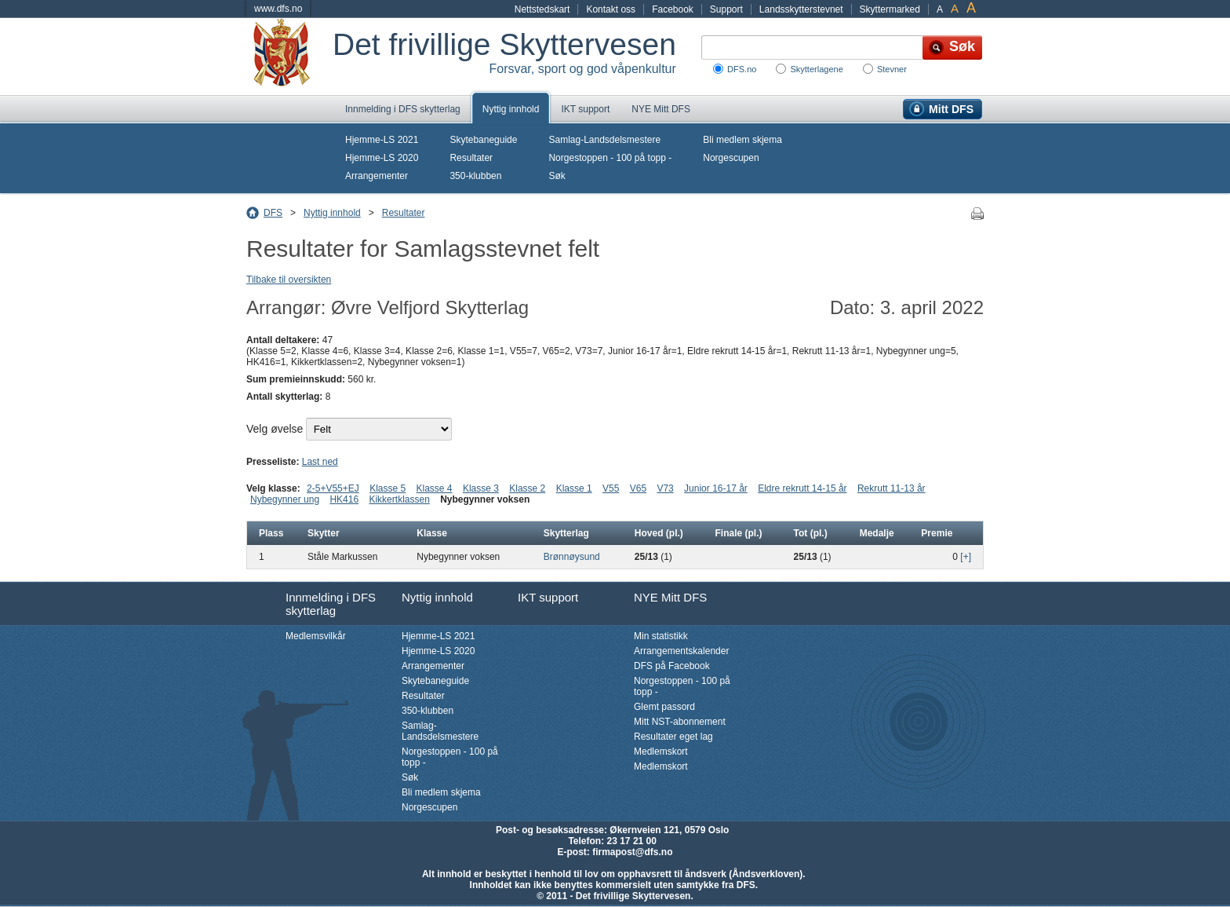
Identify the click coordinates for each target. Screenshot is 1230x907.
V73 (665, 488)
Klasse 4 (435, 488)
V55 (610, 488)
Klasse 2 (527, 488)
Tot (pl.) (811, 533)
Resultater (471, 157)
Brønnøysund (572, 556)
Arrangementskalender (681, 651)
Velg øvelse (274, 428)
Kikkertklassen (399, 499)
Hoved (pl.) (659, 533)
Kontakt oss (610, 9)
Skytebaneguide (483, 139)
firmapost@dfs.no (632, 852)
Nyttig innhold (511, 109)
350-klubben (475, 175)
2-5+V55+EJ (333, 488)
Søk (556, 175)
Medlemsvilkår (316, 636)
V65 (638, 488)
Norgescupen (731, 157)
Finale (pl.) (738, 533)
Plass (271, 533)
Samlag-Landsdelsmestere (604, 139)
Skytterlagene (816, 69)
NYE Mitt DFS (660, 109)
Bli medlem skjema (742, 139)
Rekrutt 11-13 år (891, 488)
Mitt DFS (951, 109)
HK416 (343, 499)
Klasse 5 (387, 488)
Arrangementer (376, 175)
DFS (273, 212)
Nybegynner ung (284, 499)
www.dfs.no (278, 8)
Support (726, 9)
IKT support (585, 109)
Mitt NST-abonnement (680, 721)
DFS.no (741, 69)
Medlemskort (661, 751)
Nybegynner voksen (484, 499)
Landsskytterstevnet (801, 9)
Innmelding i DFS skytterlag (402, 109)
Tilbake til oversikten (288, 279)
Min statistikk (661, 636)
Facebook (672, 9)
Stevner (892, 69)
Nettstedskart (542, 9)
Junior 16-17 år (716, 488)
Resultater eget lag (673, 736)
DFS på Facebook (672, 665)
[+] (965, 556)
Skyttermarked (890, 9)
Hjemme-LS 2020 (381, 157)
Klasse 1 (574, 488)
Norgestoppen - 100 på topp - (609, 157)
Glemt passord (664, 706)
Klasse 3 (481, 488)
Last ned (320, 461)
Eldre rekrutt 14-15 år (802, 488)
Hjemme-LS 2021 (381, 139)
